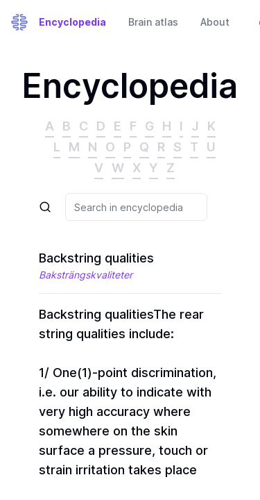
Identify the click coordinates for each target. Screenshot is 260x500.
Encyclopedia (72, 22)
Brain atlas (153, 22)
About (214, 22)
